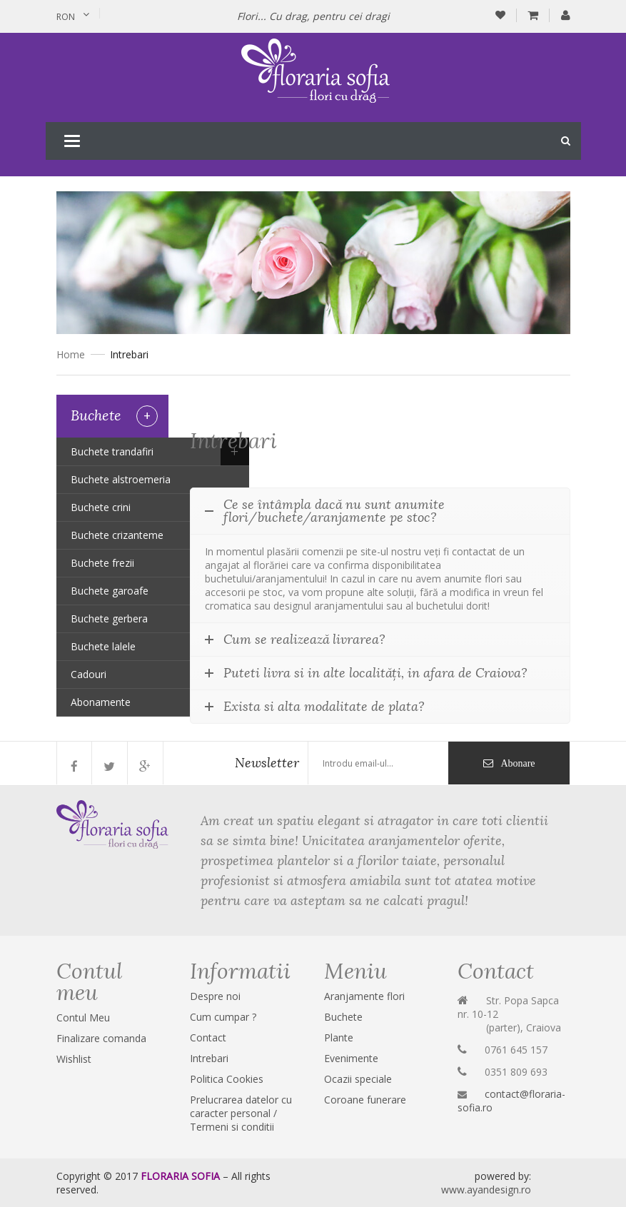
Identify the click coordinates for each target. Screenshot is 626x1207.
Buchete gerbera (109, 618)
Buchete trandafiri (112, 451)
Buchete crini (101, 507)
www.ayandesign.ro (486, 1189)
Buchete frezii (102, 563)
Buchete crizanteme (117, 535)
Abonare (517, 763)
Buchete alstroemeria (121, 479)
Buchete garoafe (109, 590)
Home (70, 354)
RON (65, 17)
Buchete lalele (103, 646)
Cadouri (88, 674)
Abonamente (101, 702)
